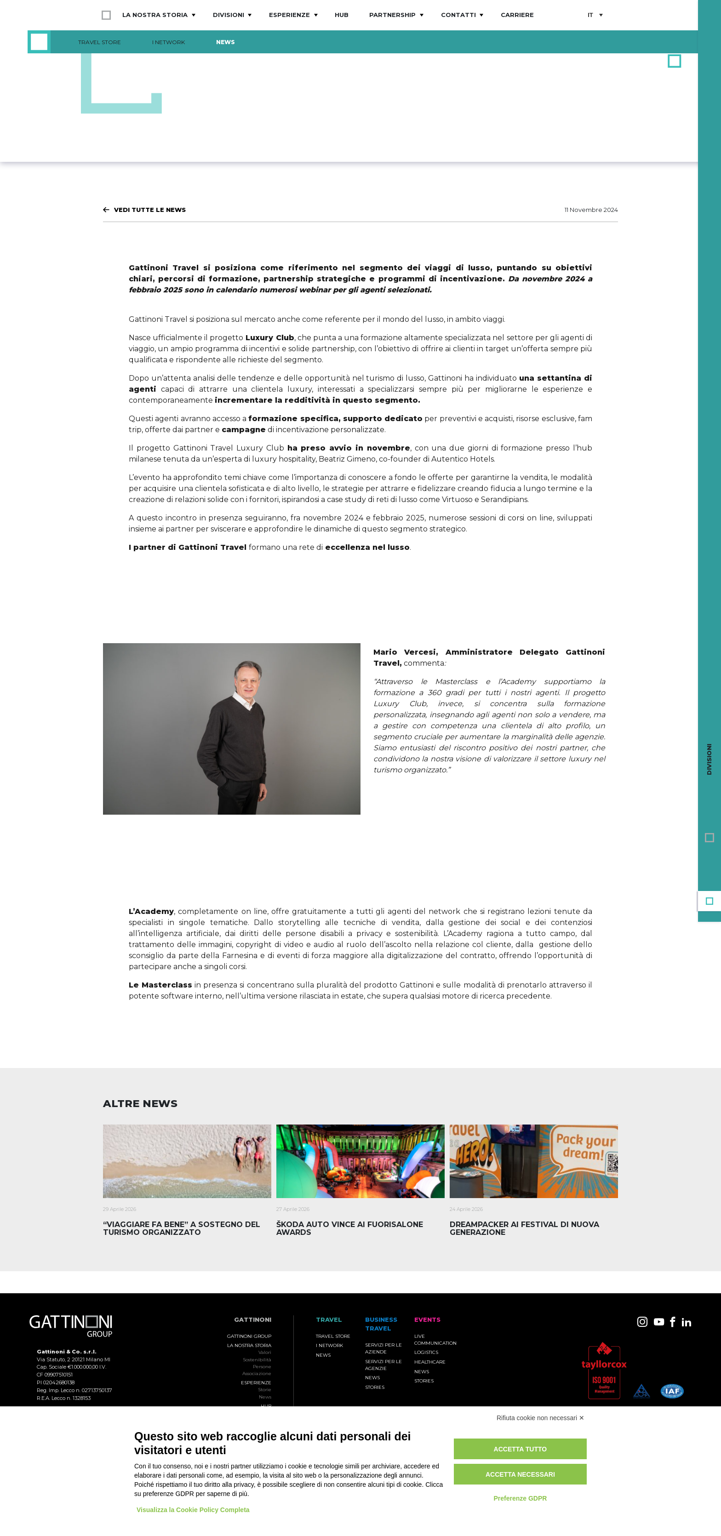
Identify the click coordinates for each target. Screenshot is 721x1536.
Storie (264, 1390)
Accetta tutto (520, 1449)
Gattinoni (252, 1319)
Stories (374, 1387)
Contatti (458, 14)
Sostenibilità (257, 1360)
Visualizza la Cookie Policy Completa (193, 1509)
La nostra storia (155, 14)
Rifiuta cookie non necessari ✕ (540, 1418)
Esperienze (289, 14)
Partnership (392, 14)
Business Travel (709, 857)
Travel (709, 901)
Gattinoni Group (249, 1336)
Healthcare (430, 1362)
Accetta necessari (520, 1474)
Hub (342, 14)
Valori (264, 1352)
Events (709, 878)
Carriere (517, 14)
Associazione (256, 1373)
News (225, 42)
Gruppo (709, 837)
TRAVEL (329, 1319)
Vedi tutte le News (150, 209)
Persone (262, 1367)
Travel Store (99, 42)
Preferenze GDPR (520, 1498)
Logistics (426, 1352)
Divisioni (228, 14)
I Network (168, 42)
